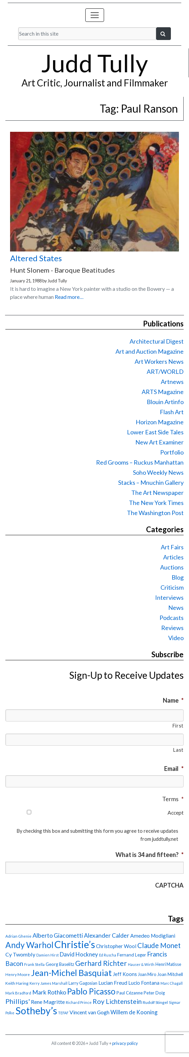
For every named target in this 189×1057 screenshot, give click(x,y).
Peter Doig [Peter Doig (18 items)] (154, 992)
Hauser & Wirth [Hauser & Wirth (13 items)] (141, 964)
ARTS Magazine (163, 391)
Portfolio (172, 452)
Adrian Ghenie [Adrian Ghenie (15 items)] (18, 936)
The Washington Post (155, 512)
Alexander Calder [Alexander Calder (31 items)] (106, 935)
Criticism (172, 587)
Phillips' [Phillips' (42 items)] (17, 1001)
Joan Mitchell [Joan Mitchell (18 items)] (170, 974)
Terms (173, 798)
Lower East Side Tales (155, 432)
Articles (173, 557)
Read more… (69, 296)
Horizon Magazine (160, 422)
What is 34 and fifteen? (149, 854)
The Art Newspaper (157, 492)
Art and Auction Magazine (149, 351)
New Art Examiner (159, 442)
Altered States (36, 258)
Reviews (172, 627)
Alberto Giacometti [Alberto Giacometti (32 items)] (58, 935)
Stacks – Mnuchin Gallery (151, 482)
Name (173, 700)
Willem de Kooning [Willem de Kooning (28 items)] (133, 1012)
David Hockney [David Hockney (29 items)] (79, 954)
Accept (176, 812)
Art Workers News (159, 361)
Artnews (172, 381)
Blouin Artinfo (165, 401)
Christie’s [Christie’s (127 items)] (74, 944)
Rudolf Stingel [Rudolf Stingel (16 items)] (155, 1002)
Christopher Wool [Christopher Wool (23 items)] (116, 946)
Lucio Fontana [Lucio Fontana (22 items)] (143, 983)
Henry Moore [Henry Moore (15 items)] (17, 974)
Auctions (172, 567)
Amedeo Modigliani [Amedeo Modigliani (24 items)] (152, 936)
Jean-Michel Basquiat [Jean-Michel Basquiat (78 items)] (71, 973)
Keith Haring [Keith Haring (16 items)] (17, 983)
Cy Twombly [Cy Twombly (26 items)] (20, 954)
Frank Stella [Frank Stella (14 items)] (34, 964)
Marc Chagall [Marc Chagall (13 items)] (171, 983)
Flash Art (172, 412)
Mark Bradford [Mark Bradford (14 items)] (18, 993)
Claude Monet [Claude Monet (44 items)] (159, 945)
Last (178, 750)
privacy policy (125, 1043)
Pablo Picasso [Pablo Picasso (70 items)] (91, 991)
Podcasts (171, 617)
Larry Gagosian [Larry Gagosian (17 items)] (82, 983)
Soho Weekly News (158, 472)
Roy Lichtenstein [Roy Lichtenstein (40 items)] (117, 1001)
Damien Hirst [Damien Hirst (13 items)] (47, 955)
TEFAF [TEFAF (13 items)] (63, 1013)
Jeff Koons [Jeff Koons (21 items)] (125, 974)
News (176, 607)
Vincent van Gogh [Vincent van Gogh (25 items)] (89, 1012)
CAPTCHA (169, 885)
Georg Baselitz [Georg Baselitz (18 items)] (60, 964)
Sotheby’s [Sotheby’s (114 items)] (36, 1010)
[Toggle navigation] (94, 15)
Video (176, 637)
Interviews (169, 597)
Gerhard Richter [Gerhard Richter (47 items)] (101, 963)
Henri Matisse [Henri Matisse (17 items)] (168, 964)
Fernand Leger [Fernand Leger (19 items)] (131, 954)
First (178, 726)
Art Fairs (172, 547)
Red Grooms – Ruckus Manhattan (140, 462)
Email (174, 768)
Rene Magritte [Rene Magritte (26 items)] (48, 1002)
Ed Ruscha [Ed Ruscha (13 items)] (107, 955)
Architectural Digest (157, 341)
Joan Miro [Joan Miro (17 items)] (147, 974)
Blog (178, 577)
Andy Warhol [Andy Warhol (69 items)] (29, 945)
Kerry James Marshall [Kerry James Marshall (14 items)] (48, 983)
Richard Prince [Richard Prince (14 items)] (79, 1002)
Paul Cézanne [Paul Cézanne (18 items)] (129, 992)
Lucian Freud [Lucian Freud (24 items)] (112, 983)
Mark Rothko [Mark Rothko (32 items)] (49, 992)
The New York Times (156, 502)
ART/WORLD (165, 371)
